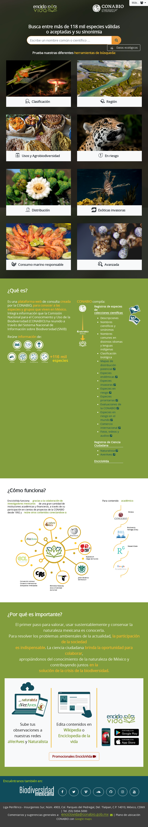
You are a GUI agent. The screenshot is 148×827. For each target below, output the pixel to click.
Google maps (83, 819)
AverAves (107, 454)
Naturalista (109, 450)
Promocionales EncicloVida (74, 756)
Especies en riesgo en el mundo (108, 416)
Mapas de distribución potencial (108, 365)
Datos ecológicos (124, 47)
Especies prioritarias (109, 398)
